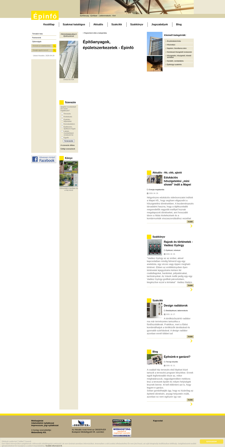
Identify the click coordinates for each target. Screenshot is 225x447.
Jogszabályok (159, 24)
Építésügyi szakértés (174, 64)
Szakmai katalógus (74, 24)
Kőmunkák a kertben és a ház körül (69, 189)
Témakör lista (37, 34)
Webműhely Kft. (38, 432)
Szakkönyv (136, 24)
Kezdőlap (48, 24)
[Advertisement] (43, 106)
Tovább (190, 221)
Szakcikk (116, 24)
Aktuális (98, 24)
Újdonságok (36, 41)
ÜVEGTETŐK (68, 79)
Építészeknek (68, 36)
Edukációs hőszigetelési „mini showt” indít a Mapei (177, 181)
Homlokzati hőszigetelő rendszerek (179, 52)
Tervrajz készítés (172, 362)
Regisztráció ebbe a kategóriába (95, 33)
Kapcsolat (158, 421)
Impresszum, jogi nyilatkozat (44, 425)
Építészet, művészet (173, 250)
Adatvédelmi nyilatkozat (42, 423)
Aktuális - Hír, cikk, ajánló (167, 172)
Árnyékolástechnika (174, 41)
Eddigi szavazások (68, 149)
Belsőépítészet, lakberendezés (177, 310)
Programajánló (69, 34)
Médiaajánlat (37, 421)
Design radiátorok (176, 305)
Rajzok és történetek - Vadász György (178, 243)
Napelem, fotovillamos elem (177, 48)
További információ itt (53, 446)
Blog (179, 24)
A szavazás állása (68, 145)
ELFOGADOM (211, 442)
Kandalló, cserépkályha (175, 61)
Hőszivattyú (171, 45)
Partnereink (36, 38)
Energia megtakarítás (156, 189)
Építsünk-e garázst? (177, 356)
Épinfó (45, 16)
